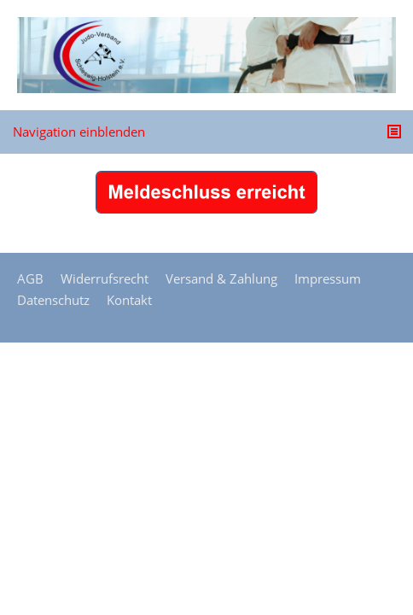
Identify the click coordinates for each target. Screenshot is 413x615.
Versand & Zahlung (221, 278)
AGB (30, 278)
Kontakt (129, 299)
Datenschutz (53, 299)
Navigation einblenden (79, 131)
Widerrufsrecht (104, 278)
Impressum (327, 278)
